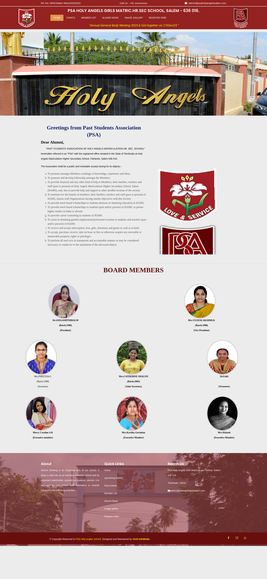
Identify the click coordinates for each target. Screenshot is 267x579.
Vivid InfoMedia (141, 539)
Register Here (157, 17)
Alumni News (110, 17)
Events (70, 17)
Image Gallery (134, 17)
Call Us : (133, 3)
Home (57, 17)
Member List (88, 17)
